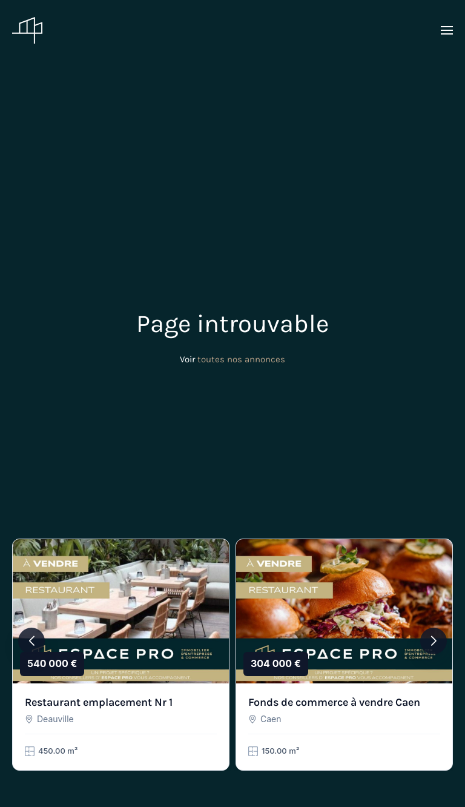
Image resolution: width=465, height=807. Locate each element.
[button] (447, 30)
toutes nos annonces (241, 359)
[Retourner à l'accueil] (27, 30)
